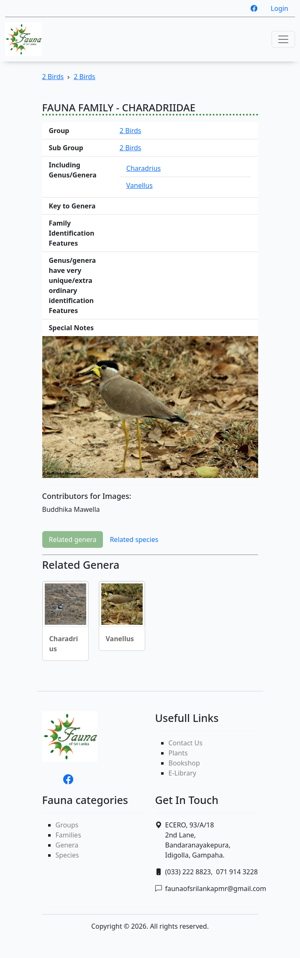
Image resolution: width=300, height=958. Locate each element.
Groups (67, 825)
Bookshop (184, 763)
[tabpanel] (150, 613)
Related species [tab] (134, 539)
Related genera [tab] (73, 539)
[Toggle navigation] (283, 39)
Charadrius (143, 168)
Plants (178, 753)
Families (68, 835)
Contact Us (186, 742)
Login (279, 8)
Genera (67, 845)
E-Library (182, 773)
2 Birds (53, 76)
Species (67, 855)
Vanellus (139, 185)
